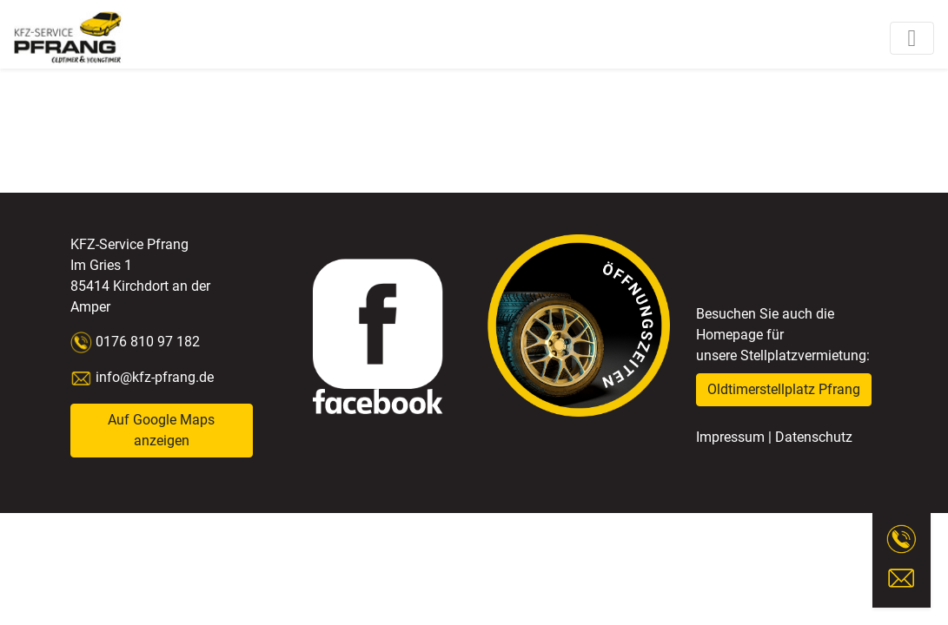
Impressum (730, 437)
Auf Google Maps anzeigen (161, 430)
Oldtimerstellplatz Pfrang (783, 389)
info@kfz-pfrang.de (142, 377)
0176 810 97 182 (146, 341)
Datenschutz (813, 437)
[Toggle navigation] (912, 38)
